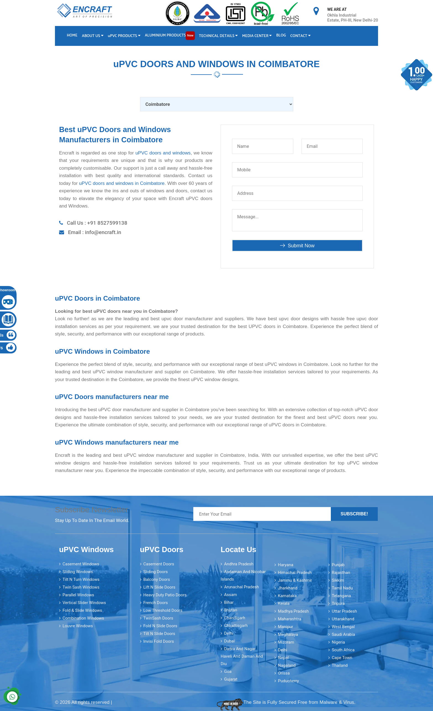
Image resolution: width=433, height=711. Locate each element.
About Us (93, 36)
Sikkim (338, 579)
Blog (283, 35)
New (191, 35)
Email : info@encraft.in (94, 232)
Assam (230, 594)
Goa (227, 671)
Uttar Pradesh (344, 610)
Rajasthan (341, 572)
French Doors (155, 602)
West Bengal (343, 626)
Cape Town (342, 657)
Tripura (338, 602)
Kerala (283, 602)
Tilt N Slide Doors (159, 633)
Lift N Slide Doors (159, 586)
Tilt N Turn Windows (80, 579)
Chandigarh (234, 617)
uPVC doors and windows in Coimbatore (122, 183)
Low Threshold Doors (163, 610)
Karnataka (287, 595)
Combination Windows (83, 617)
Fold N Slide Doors (160, 625)
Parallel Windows (78, 594)
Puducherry (288, 680)
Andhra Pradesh (238, 563)
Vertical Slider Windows (84, 602)
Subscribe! (354, 513)
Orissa (284, 672)
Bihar (229, 602)
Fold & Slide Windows (82, 610)
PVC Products (125, 36)
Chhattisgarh (236, 625)
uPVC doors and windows (163, 152)
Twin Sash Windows (80, 586)
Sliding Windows (77, 571)
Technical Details (219, 36)
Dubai (229, 640)
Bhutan (230, 609)
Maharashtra (289, 618)
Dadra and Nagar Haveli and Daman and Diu (242, 656)
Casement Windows (80, 563)
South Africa (343, 649)
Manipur (285, 626)
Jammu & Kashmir (295, 579)
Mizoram (286, 641)
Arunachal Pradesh (241, 586)
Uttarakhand (343, 618)
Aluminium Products (171, 35)
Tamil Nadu (342, 587)
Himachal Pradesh (294, 572)
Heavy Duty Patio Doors (165, 594)
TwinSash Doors (158, 617)
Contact (303, 36)
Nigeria (338, 641)
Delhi (228, 633)
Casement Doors (158, 563)
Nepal (283, 657)
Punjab (338, 564)
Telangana (341, 595)
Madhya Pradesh (293, 610)
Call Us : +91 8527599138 (97, 222)
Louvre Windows (77, 625)
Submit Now (297, 245)
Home (72, 35)
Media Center (258, 36)
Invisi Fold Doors (158, 641)
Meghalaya (288, 633)
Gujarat (230, 678)
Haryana (285, 564)
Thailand (340, 664)
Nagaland (286, 664)
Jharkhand (287, 587)
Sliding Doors (155, 571)
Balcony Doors (156, 579)
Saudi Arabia (343, 633)
